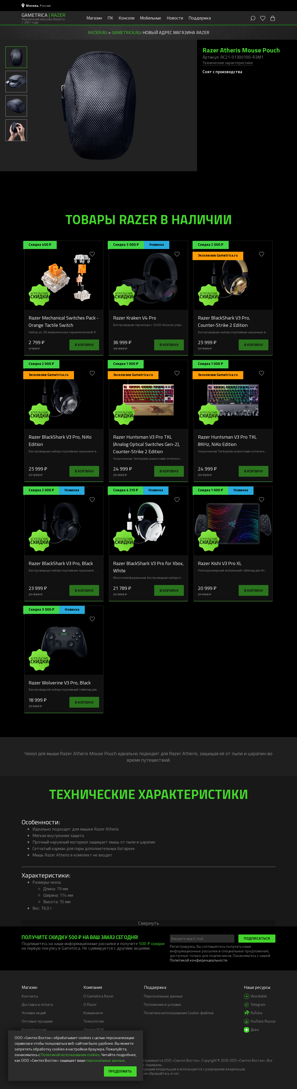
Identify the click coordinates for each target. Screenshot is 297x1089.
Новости (175, 18)
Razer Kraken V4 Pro (134, 317)
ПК (110, 18)
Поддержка (199, 18)
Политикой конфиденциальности (198, 960)
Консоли (126, 18)
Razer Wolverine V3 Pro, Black (60, 682)
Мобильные (150, 18)
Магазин (94, 18)
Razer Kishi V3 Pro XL (220, 563)
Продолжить (118, 1071)
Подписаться (257, 938)
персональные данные (105, 1059)
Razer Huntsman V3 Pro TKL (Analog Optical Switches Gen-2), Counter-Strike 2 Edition (146, 444)
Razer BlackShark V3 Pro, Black (61, 563)
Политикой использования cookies (70, 1054)
